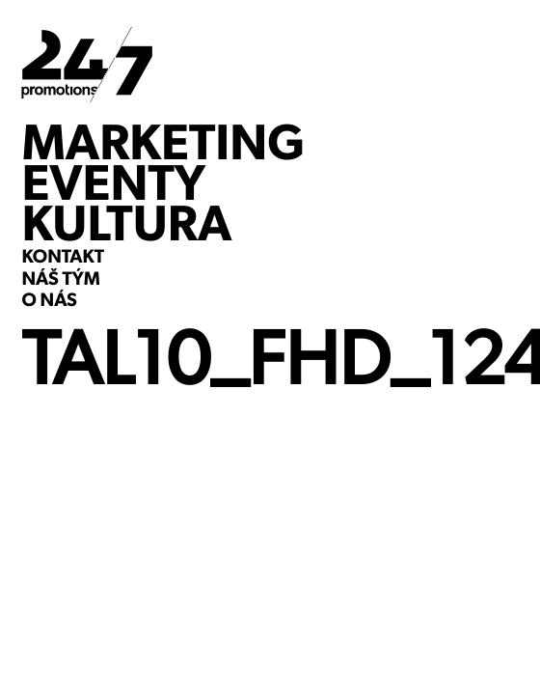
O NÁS (48, 301)
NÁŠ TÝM (60, 280)
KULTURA (126, 223)
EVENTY (113, 182)
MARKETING (163, 142)
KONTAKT (62, 257)
